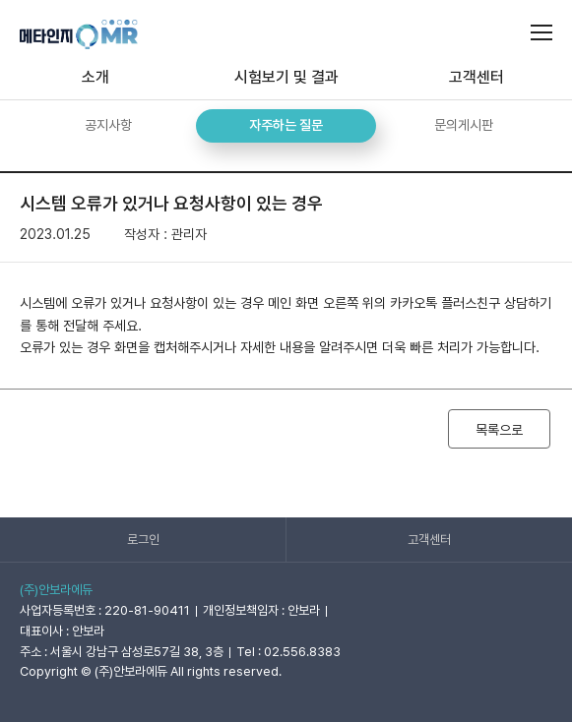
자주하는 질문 (286, 125)
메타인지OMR (79, 34)
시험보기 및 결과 (286, 77)
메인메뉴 (541, 32)
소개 (95, 77)
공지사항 (108, 125)
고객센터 (429, 539)
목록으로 (499, 430)
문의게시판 (463, 125)
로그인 (143, 539)
